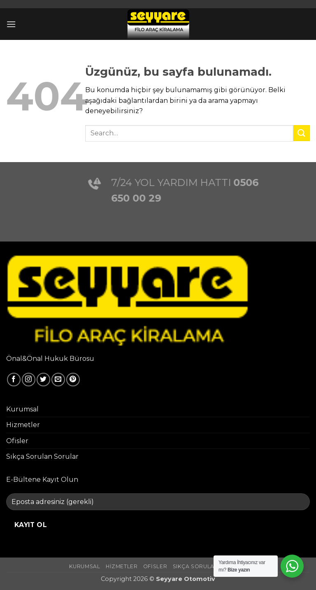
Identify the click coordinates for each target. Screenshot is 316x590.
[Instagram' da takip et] (28, 379)
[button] (11, 24)
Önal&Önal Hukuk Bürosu (50, 358)
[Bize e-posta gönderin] (58, 379)
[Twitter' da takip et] (43, 379)
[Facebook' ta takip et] (14, 379)
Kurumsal (22, 409)
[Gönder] (301, 133)
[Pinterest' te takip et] (73, 379)
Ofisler (17, 441)
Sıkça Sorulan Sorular (42, 456)
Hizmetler (23, 425)
